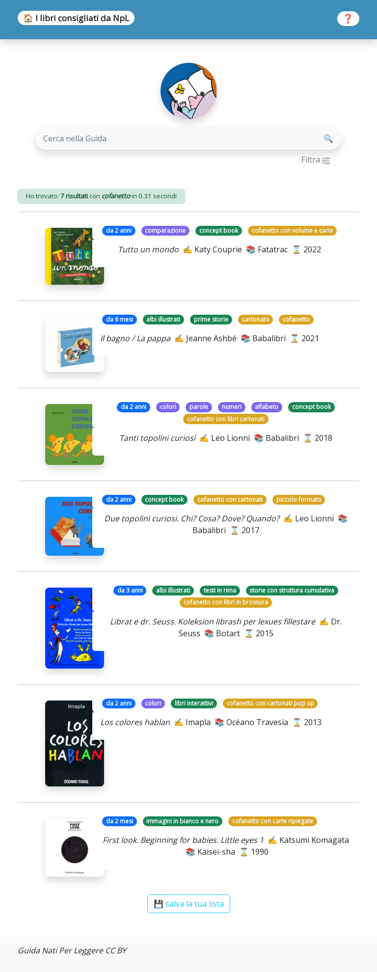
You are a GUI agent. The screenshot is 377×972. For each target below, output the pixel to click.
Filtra (315, 159)
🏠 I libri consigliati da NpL (76, 18)
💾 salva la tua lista (189, 903)
